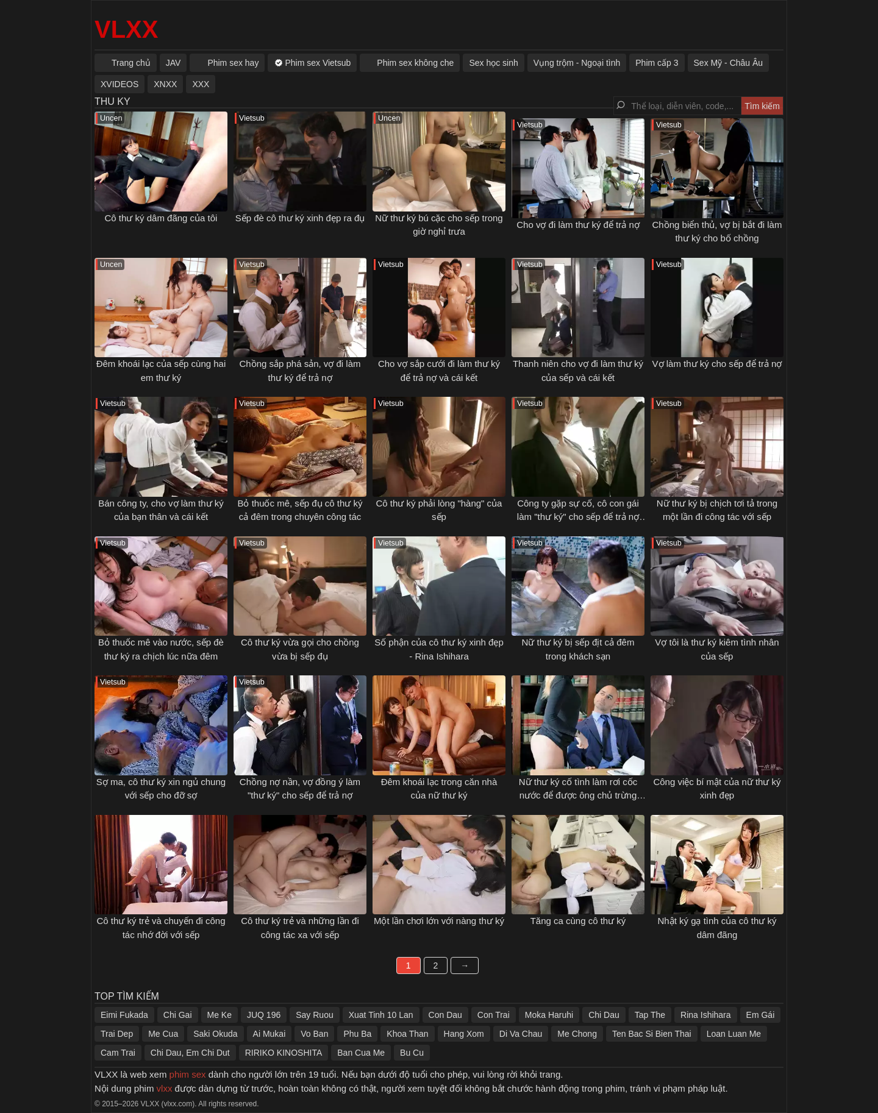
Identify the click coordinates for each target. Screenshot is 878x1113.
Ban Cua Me (361, 1053)
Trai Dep (117, 1034)
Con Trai (493, 1015)
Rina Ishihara (705, 1015)
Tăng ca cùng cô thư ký (578, 921)
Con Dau (445, 1015)
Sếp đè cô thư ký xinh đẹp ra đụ (300, 218)
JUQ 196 (263, 1015)
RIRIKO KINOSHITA (284, 1053)
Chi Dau (603, 1015)
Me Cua (163, 1034)
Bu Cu (412, 1053)
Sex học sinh (493, 63)
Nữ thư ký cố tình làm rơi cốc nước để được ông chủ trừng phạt (578, 795)
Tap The (650, 1015)
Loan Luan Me (734, 1034)
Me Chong (577, 1034)
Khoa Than (407, 1034)
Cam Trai (118, 1053)
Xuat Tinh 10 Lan (381, 1015)
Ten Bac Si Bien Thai (651, 1034)
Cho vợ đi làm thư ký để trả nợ (578, 224)
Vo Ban (314, 1034)
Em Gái (760, 1015)
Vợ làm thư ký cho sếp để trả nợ (717, 363)
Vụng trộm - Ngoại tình (577, 63)
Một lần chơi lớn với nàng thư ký (439, 921)
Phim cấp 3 (656, 63)
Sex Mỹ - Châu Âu (728, 63)
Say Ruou (314, 1015)
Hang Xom (464, 1034)
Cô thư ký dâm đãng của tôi (161, 218)
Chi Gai (177, 1015)
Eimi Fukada (124, 1015)
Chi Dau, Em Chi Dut (190, 1053)
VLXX (126, 29)
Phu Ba (357, 1034)
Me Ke (219, 1015)
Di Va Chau (521, 1034)
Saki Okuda (215, 1034)
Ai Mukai (269, 1034)
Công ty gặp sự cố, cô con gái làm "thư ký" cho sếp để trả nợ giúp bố (578, 517)
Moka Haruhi (549, 1015)
